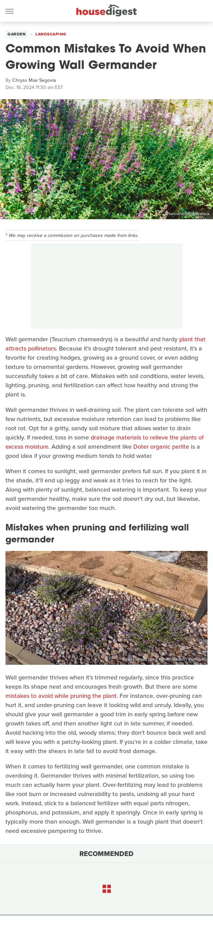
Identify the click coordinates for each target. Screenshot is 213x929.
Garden (16, 34)
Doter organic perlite (161, 446)
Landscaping (50, 34)
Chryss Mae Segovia (34, 80)
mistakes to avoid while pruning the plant (61, 695)
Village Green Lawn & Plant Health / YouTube (163, 659)
